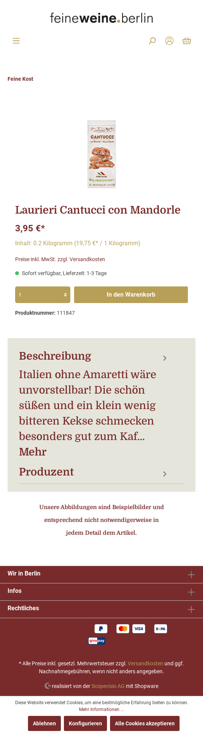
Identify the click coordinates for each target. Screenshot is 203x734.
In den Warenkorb (131, 294)
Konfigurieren (85, 723)
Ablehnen (44, 723)
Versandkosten (145, 663)
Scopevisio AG (108, 686)
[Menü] (16, 41)
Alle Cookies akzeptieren (145, 723)
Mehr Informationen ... (101, 709)
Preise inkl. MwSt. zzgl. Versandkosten (60, 259)
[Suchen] (152, 41)
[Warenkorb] (186, 41)
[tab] (94, 404)
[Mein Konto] (169, 41)
